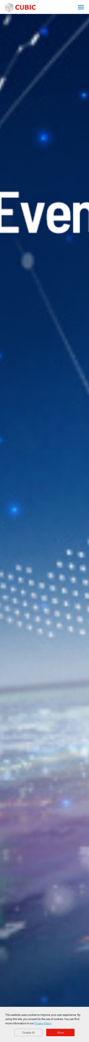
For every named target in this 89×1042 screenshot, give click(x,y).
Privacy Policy (42, 1023)
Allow (60, 1032)
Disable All (28, 1032)
